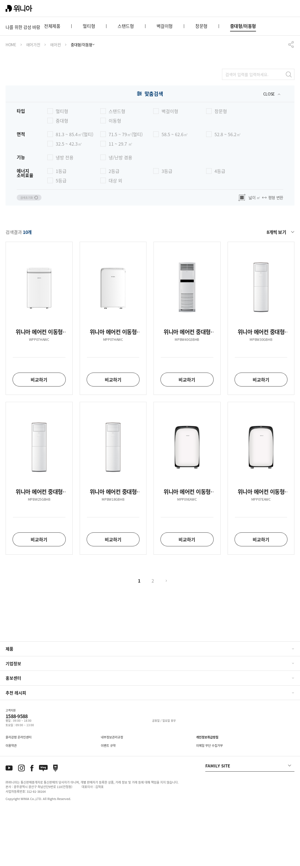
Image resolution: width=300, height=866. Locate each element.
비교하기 (39, 435)
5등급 (61, 235)
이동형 (115, 175)
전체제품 (52, 81)
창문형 (201, 81)
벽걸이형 (165, 81)
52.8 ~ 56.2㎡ (227, 189)
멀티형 (89, 81)
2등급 (114, 226)
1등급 (61, 226)
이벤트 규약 (108, 801)
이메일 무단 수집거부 (209, 801)
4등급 (219, 226)
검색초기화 (33, 253)
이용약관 (11, 801)
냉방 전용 (65, 212)
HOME (11, 99)
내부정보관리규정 (112, 793)
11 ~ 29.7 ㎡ (121, 199)
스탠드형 (126, 81)
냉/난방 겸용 (120, 212)
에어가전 (33, 99)
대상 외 (115, 235)
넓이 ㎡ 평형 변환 (260, 253)
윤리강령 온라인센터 (18, 793)
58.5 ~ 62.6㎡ (175, 189)
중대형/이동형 (243, 81)
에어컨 (55, 99)
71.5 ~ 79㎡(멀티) (126, 189)
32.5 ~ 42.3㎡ (69, 199)
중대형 (62, 175)
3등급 (167, 226)
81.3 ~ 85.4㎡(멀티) (74, 189)
